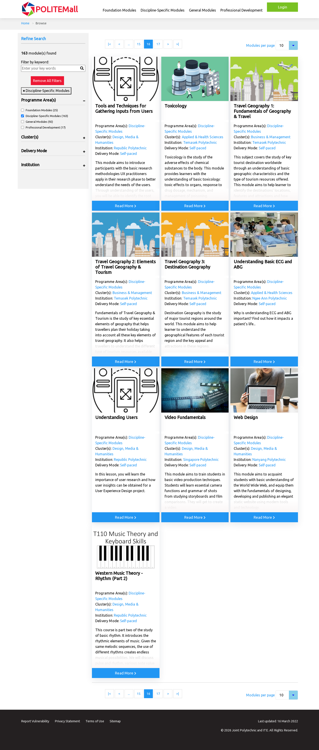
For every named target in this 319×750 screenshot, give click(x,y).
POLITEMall (56, 9)
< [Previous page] (119, 44)
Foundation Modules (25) (42, 110)
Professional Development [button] (241, 10)
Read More (125, 206)
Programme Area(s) (38, 100)
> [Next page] (168, 44)
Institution (30, 164)
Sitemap (115, 721)
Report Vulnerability (35, 721)
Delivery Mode (34, 150)
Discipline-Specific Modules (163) (47, 115)
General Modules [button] (202, 10)
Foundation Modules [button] (119, 10)
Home (25, 23)
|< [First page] (109, 44)
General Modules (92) (39, 121)
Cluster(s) (29, 137)
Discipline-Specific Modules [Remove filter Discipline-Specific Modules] (47, 91)
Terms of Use (95, 721)
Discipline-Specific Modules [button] (163, 10)
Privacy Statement (67, 721)
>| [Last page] (177, 44)
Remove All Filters (47, 81)
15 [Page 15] (138, 44)
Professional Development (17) (46, 127)
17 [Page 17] (158, 44)
